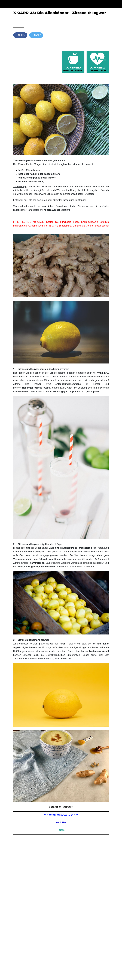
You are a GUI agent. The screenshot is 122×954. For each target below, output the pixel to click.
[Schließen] (4, 4)
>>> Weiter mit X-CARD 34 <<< (61, 815)
